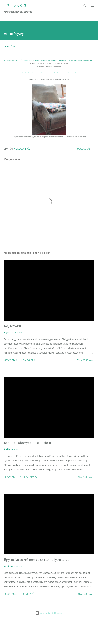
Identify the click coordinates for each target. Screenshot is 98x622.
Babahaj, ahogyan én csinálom (27, 443)
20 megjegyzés (28, 477)
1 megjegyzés (27, 360)
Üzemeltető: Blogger (49, 612)
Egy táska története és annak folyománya (36, 559)
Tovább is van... (85, 360)
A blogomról (22, 148)
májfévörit (12, 326)
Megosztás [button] (83, 149)
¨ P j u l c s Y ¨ (18, 6)
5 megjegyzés (28, 594)
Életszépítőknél (26, 60)
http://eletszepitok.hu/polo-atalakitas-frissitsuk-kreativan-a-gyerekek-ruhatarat (49, 73)
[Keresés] (84, 6)
